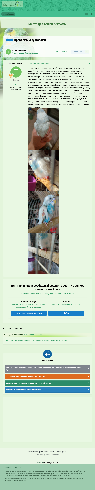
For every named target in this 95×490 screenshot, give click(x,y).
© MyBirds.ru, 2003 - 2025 (14, 468)
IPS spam (39, 463)
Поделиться (62, 52)
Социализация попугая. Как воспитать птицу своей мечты (28, 383)
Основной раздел (32, 53)
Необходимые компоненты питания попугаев (23, 390)
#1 (89, 63)
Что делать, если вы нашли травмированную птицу (25, 376)
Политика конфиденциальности (41, 452)
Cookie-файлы (61, 452)
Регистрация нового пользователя (28, 313)
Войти (66, 313)
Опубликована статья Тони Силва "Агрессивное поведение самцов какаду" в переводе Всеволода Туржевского (43, 368)
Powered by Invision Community (48, 455)
